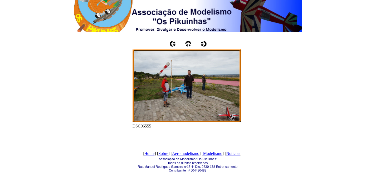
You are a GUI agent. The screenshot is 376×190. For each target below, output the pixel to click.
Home (149, 153)
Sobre (163, 153)
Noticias (233, 153)
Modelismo (212, 153)
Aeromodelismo (185, 153)
